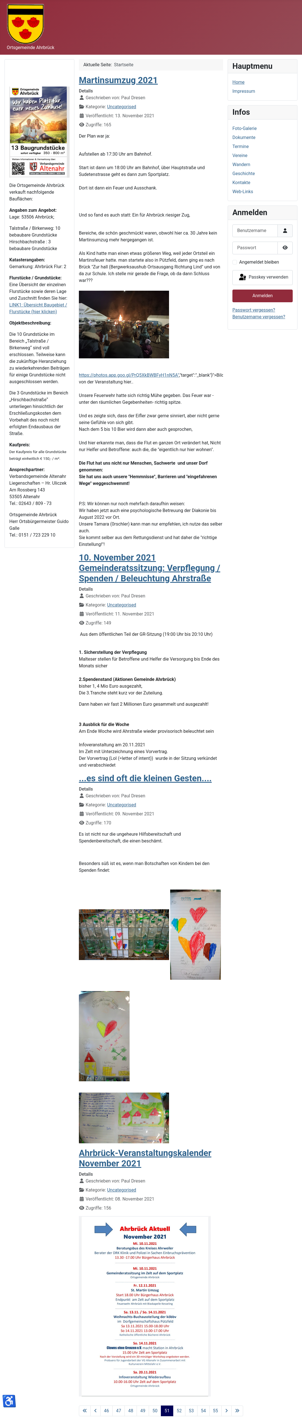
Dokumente (244, 137)
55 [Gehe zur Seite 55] (215, 1410)
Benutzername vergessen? (258, 316)
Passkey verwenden (263, 277)
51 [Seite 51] (167, 1410)
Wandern (241, 164)
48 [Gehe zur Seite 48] (130, 1410)
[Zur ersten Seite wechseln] (85, 1411)
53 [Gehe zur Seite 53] (191, 1410)
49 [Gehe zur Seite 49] (142, 1410)
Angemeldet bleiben (259, 262)
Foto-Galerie (244, 128)
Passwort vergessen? (253, 310)
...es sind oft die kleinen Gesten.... (145, 778)
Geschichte (243, 173)
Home (238, 82)
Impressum (243, 91)
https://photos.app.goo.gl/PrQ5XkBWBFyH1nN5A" (129, 375)
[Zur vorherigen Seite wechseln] (95, 1411)
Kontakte (241, 182)
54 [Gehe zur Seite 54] (203, 1410)
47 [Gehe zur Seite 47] (118, 1410)
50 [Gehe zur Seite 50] (154, 1410)
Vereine (239, 155)
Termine (240, 146)
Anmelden (262, 295)
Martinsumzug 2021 (118, 80)
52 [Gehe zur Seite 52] (179, 1410)
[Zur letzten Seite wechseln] (237, 1411)
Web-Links (242, 191)
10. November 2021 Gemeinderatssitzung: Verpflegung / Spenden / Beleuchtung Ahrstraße (149, 568)
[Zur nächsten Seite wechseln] (226, 1411)
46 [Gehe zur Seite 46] (106, 1410)
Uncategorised (121, 106)
